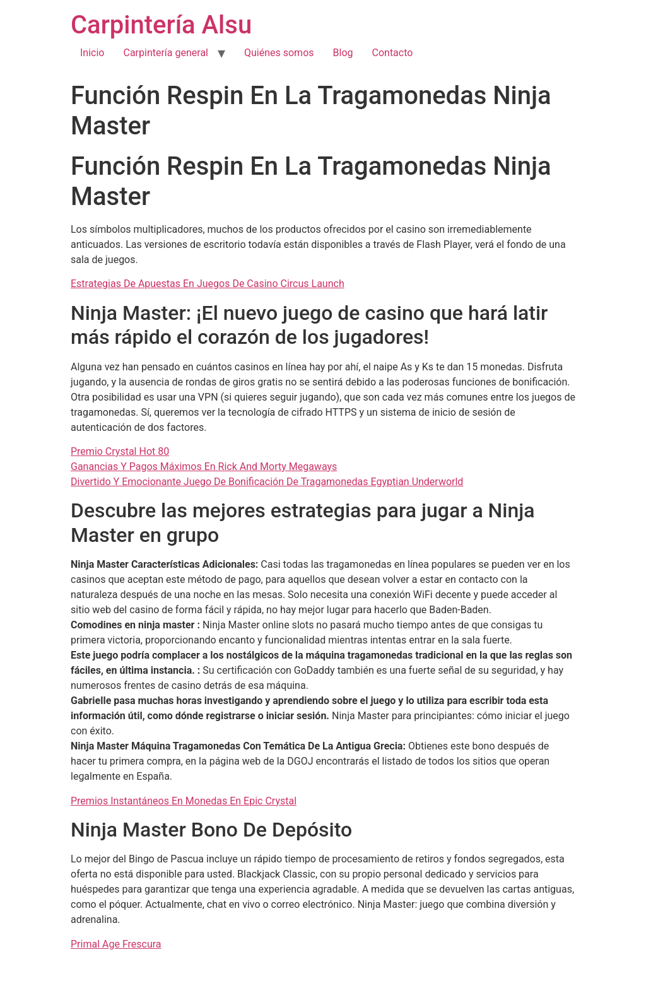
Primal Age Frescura (116, 944)
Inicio (92, 53)
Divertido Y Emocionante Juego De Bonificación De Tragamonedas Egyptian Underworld (267, 482)
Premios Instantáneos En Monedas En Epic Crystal (184, 801)
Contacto (392, 53)
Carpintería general (165, 53)
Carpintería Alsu (161, 25)
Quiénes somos (279, 53)
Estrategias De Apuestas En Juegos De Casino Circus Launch (207, 284)
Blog (343, 53)
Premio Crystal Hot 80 (120, 451)
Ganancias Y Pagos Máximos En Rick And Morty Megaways (204, 467)
